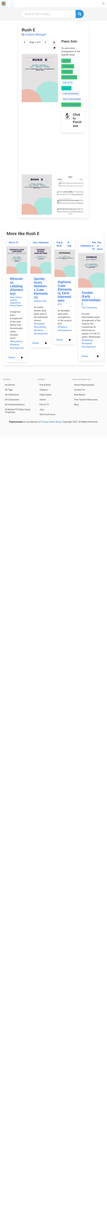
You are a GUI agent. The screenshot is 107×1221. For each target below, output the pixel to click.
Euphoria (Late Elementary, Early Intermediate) (65, 291)
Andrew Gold (40, 301)
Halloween (43, 242)
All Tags (9, 389)
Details (11, 357)
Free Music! (79, 394)
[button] (103, 3)
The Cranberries (89, 307)
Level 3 (66, 88)
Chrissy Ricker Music (51, 422)
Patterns (67, 71)
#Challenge (87, 340)
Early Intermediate (72, 99)
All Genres (10, 385)
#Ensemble (39, 323)
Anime (43, 399)
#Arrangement (17, 348)
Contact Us (79, 389)
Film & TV (67, 82)
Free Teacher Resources (86, 399)
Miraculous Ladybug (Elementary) (16, 286)
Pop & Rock (60, 244)
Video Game (45, 394)
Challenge (68, 66)
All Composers (12, 399)
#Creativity (87, 343)
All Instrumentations (15, 404)
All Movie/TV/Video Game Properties (17, 411)
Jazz (35, 242)
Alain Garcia (16, 297)
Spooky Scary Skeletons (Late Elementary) (41, 288)
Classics (44, 389)
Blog (76, 404)
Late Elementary (71, 93)
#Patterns (14, 344)
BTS (60, 304)
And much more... (48, 414)
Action (66, 60)
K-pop (69, 244)
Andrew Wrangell (35, 34)
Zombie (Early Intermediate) (91, 298)
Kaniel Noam (16, 305)
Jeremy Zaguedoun (15, 301)
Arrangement (69, 77)
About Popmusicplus (84, 385)
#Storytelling (16, 341)
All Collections (12, 394)
